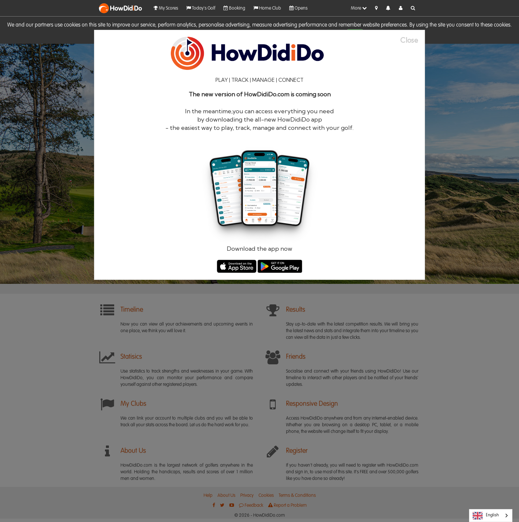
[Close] (412, 40)
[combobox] (490, 515)
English (486, 516)
